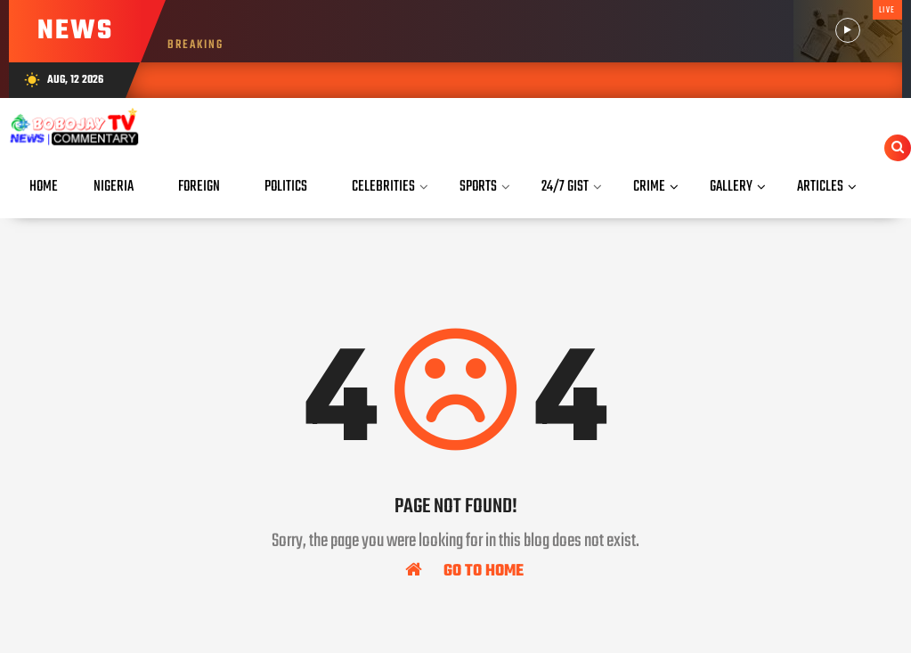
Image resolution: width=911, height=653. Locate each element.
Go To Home (464, 570)
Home (43, 187)
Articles (820, 187)
